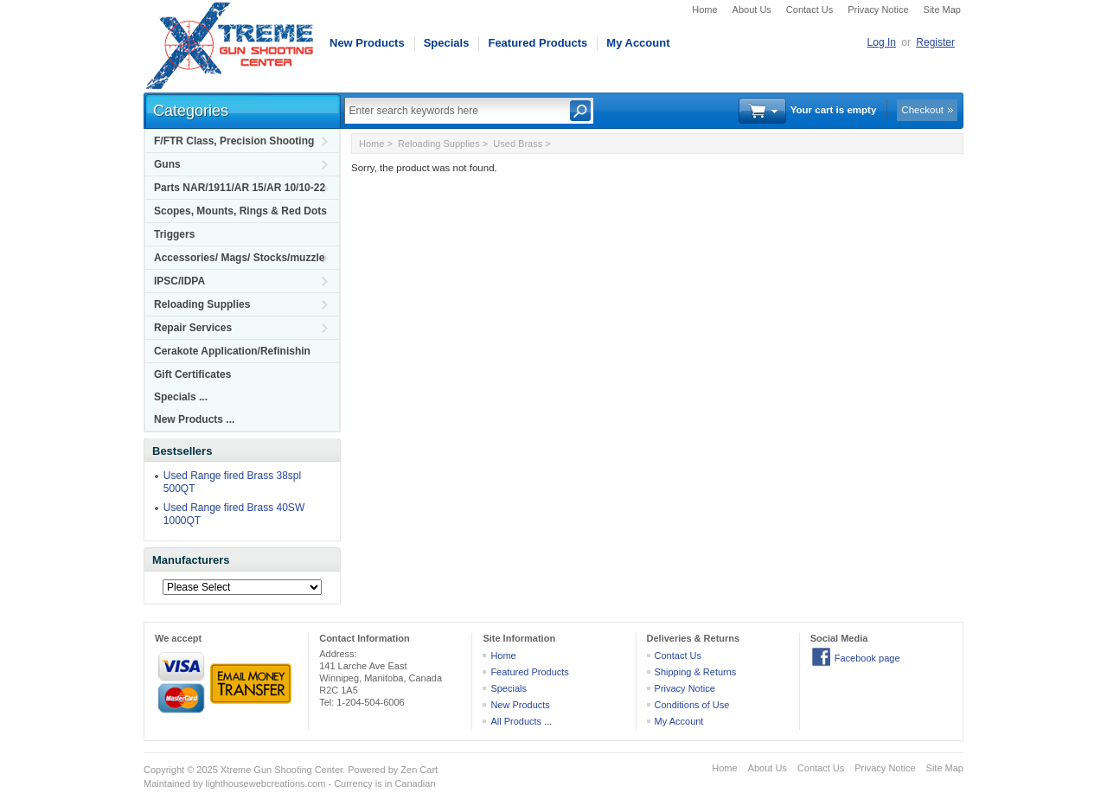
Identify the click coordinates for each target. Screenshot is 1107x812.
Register (935, 42)
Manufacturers (191, 559)
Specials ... (181, 397)
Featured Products (537, 42)
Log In (881, 42)
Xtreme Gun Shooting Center (281, 769)
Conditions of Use (692, 705)
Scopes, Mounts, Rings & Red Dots (240, 211)
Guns (167, 164)
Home (704, 9)
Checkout (922, 110)
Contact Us (809, 9)
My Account (637, 42)
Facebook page (867, 658)
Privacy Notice (878, 9)
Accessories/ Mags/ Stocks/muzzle (239, 258)
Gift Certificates (192, 374)
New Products (367, 42)
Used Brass (517, 143)
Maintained (167, 783)
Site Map (942, 9)
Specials (447, 42)
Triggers (174, 234)
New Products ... (194, 419)
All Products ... (521, 721)
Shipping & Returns (696, 672)
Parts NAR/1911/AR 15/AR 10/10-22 (239, 188)
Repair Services (193, 328)
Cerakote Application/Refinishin (232, 351)
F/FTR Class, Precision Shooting (234, 141)
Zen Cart (419, 769)
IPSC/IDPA (179, 281)
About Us (752, 9)
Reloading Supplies (202, 304)
